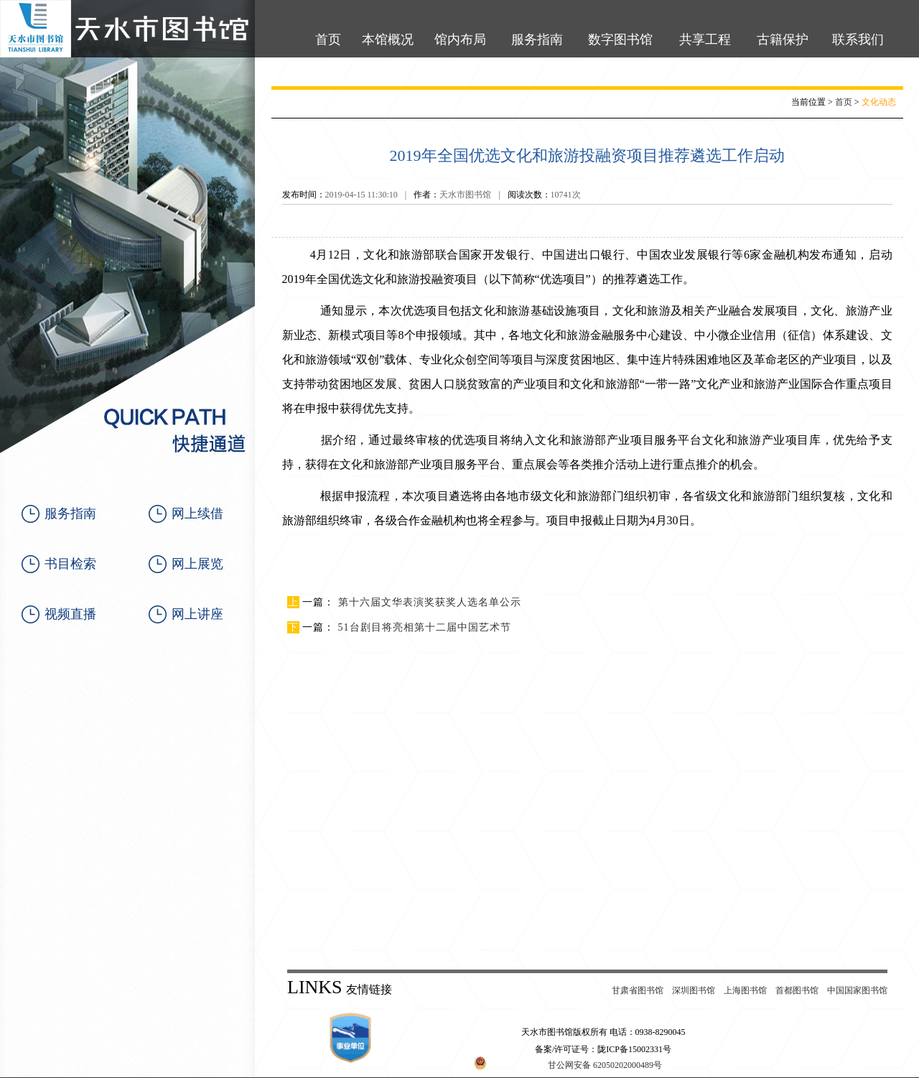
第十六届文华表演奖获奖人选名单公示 (429, 602)
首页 (328, 39)
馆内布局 (460, 39)
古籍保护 (782, 39)
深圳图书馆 (693, 990)
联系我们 (858, 39)
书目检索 (70, 564)
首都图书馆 (796, 990)
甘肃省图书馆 (637, 990)
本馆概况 (388, 39)
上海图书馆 (745, 990)
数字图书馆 (620, 39)
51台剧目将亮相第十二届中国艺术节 (424, 627)
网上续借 (197, 513)
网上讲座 (197, 614)
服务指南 (537, 39)
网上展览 (197, 564)
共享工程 (705, 39)
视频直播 (70, 614)
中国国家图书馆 (857, 990)
